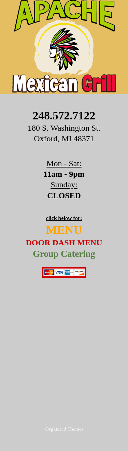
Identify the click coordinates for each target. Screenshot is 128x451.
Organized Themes (64, 428)
